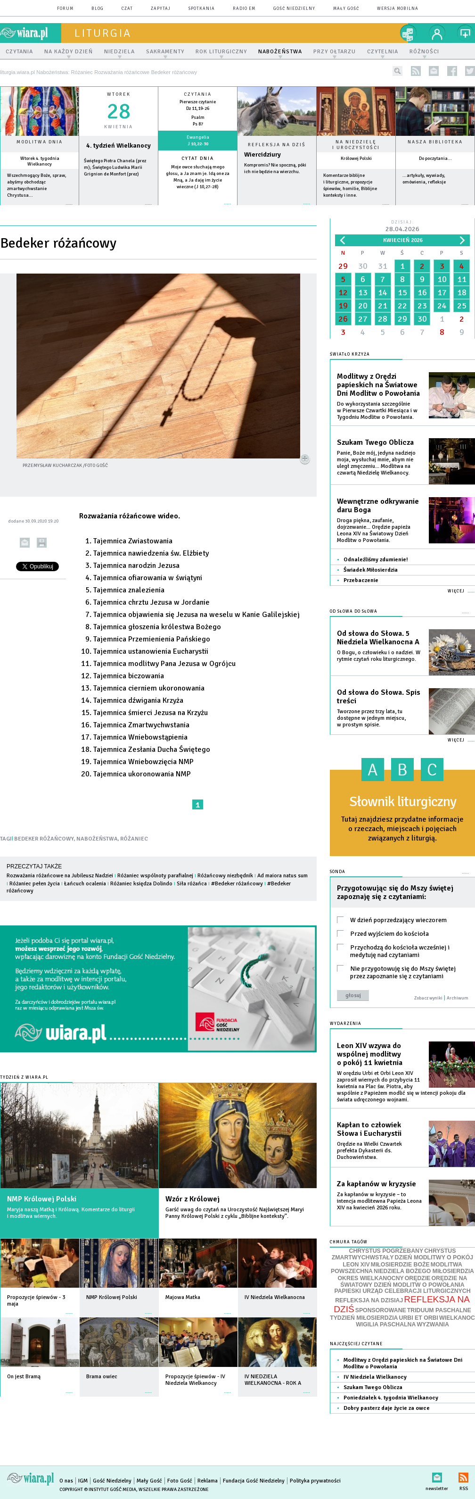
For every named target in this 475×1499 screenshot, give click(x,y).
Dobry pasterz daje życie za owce (387, 1408)
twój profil (437, 33)
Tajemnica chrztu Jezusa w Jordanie (151, 602)
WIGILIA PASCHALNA (386, 1324)
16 (422, 292)
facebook (452, 71)
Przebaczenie (361, 580)
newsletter (434, 71)
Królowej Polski (356, 158)
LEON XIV (356, 1264)
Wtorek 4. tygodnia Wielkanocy (39, 161)
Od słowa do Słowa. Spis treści (378, 696)
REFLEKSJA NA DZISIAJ (369, 1300)
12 (343, 292)
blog (97, 8)
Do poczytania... (435, 158)
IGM (83, 1480)
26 (343, 319)
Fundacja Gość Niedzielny (254, 1480)
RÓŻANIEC (134, 838)
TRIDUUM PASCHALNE (439, 1310)
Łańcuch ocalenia (85, 883)
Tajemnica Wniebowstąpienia (140, 737)
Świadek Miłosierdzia (371, 570)
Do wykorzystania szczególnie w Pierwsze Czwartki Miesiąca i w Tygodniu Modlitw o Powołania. (377, 410)
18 (462, 292)
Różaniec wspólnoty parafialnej (155, 875)
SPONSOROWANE (380, 1310)
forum (65, 8)
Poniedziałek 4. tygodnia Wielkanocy (391, 1397)
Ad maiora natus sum (282, 875)
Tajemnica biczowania (128, 676)
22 (402, 305)
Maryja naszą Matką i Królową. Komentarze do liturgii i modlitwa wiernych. (71, 1213)
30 (363, 266)
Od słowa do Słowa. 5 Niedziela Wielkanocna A (378, 637)
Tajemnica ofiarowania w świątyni (147, 578)
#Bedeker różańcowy (237, 883)
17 (442, 292)
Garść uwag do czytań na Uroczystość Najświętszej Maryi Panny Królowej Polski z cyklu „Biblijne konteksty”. (234, 1213)
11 (462, 279)
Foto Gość (179, 1480)
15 (402, 292)
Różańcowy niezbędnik (225, 875)
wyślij (25, 543)
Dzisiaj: (402, 226)
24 (442, 305)
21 (382, 305)
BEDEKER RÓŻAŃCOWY (44, 838)
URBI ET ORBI (418, 1318)
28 (382, 319)
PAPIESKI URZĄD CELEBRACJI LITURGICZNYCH (402, 1291)
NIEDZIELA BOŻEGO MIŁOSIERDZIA (424, 1271)
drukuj (42, 543)
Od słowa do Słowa (353, 611)
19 (343, 305)
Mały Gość (346, 8)
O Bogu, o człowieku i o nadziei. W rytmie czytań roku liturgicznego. (378, 656)
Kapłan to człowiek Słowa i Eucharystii (369, 1129)
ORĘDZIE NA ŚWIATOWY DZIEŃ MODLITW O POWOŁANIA (403, 1281)
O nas (66, 1480)
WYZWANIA (433, 1324)
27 (363, 319)
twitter (470, 71)
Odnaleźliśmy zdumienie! (376, 559)
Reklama (207, 1480)
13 (363, 292)
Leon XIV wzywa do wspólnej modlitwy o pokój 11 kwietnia (369, 1054)
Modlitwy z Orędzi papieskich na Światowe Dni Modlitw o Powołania (378, 385)
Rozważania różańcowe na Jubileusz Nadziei (60, 875)
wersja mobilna (397, 8)
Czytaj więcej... (277, 208)
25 (462, 305)
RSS (463, 1476)
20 (363, 305)
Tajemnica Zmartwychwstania (141, 725)
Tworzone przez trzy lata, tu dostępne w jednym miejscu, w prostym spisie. (371, 718)
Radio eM (244, 8)
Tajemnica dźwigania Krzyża (138, 700)
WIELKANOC (457, 1318)
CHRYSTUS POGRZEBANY (386, 1251)
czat (127, 8)
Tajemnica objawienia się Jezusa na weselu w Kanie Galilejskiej (196, 614)
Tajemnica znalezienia (128, 590)
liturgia (102, 33)
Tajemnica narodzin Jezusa (136, 565)
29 (343, 266)
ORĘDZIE (418, 1278)
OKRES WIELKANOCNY (371, 1278)
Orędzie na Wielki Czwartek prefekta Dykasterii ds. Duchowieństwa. (369, 1151)
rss (416, 71)
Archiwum (457, 998)
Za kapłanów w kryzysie (376, 1184)
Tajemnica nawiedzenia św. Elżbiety (151, 553)
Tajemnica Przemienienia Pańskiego (151, 639)
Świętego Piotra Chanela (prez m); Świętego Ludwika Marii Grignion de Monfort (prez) (115, 167)
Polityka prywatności (315, 1480)
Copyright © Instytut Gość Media (97, 1489)
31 (382, 266)
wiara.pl (30, 33)
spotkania (201, 8)
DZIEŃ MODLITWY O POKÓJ (434, 1257)
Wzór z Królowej (192, 1199)
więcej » (39, 209)
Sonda (337, 871)
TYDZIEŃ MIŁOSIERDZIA (364, 1318)
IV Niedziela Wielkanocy (375, 1377)
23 (422, 305)
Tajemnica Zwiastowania (132, 541)
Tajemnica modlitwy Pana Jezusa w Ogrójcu (164, 663)
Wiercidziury (262, 154)
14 (382, 292)
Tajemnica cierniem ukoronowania (149, 688)
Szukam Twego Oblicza (375, 442)
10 (442, 279)
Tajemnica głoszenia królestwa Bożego (157, 627)
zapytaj (161, 8)
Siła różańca (192, 883)
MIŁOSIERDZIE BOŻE (400, 1264)
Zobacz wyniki (428, 998)
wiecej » (118, 209)
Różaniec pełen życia (34, 883)
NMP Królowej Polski (41, 1199)
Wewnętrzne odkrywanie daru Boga (378, 505)
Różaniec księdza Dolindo (141, 883)
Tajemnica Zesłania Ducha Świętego (151, 749)
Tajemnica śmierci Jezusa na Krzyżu (150, 712)
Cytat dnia (197, 158)
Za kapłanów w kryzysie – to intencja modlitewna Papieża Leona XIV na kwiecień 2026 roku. (379, 1201)
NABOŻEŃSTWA (97, 838)
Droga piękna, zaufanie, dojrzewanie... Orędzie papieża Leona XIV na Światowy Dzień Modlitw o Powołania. (373, 530)
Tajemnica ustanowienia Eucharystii (150, 651)
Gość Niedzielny (294, 8)
